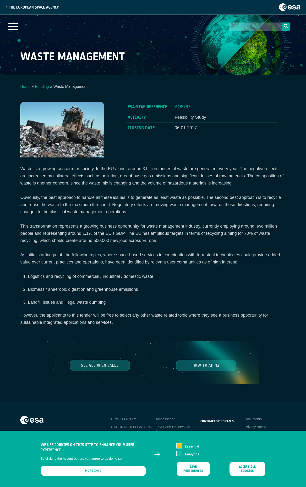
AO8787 (183, 106)
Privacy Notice (255, 427)
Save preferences (193, 472)
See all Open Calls (100, 365)
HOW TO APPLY (123, 419)
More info (93, 474)
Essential (192, 449)
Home (25, 86)
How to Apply (206, 365)
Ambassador (165, 419)
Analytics (192, 457)
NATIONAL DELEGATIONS (131, 427)
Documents (253, 419)
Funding (42, 86)
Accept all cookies (247, 472)
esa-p (204, 432)
